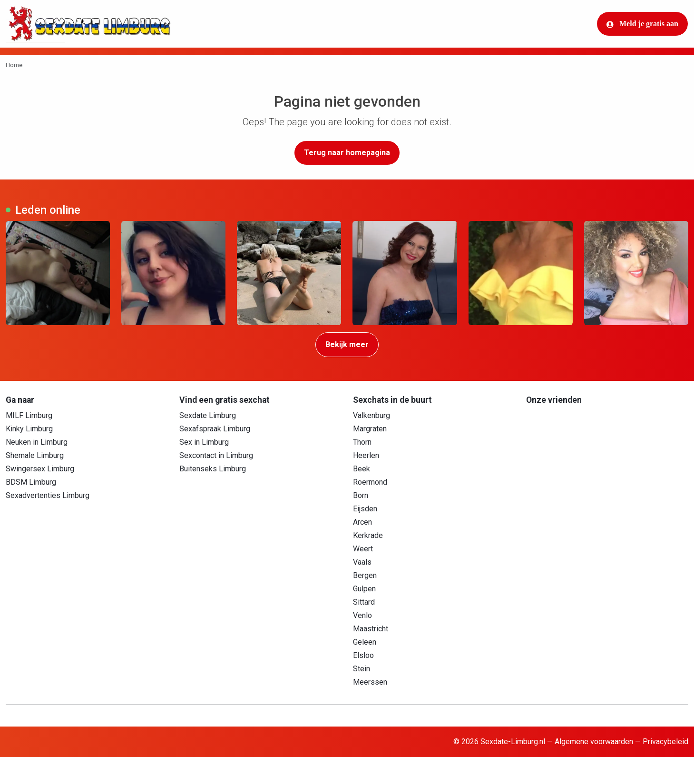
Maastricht (370, 628)
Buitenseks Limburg (212, 468)
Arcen (362, 522)
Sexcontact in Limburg (216, 455)
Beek (361, 468)
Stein (361, 668)
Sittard (364, 602)
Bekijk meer (347, 344)
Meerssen (370, 682)
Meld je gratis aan (642, 24)
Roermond (370, 482)
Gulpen (364, 588)
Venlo (362, 615)
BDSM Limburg (31, 482)
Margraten (370, 428)
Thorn (362, 442)
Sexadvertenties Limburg (47, 495)
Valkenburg (371, 415)
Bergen (365, 575)
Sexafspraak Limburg (214, 428)
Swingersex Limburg (40, 468)
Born (360, 495)
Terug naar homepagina (347, 152)
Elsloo (363, 655)
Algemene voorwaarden (594, 741)
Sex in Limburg (204, 442)
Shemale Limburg (35, 455)
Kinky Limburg (29, 428)
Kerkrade (368, 535)
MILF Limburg (29, 415)
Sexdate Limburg (207, 415)
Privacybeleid (665, 741)
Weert (363, 548)
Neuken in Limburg (37, 442)
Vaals (362, 562)
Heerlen (366, 455)
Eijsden (365, 508)
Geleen (364, 642)
